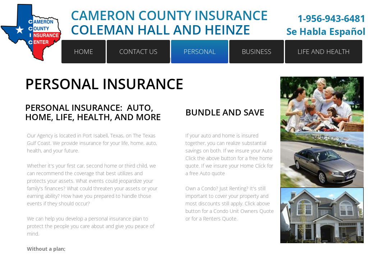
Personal (200, 51)
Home (83, 51)
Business (256, 51)
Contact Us (138, 51)
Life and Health (324, 51)
